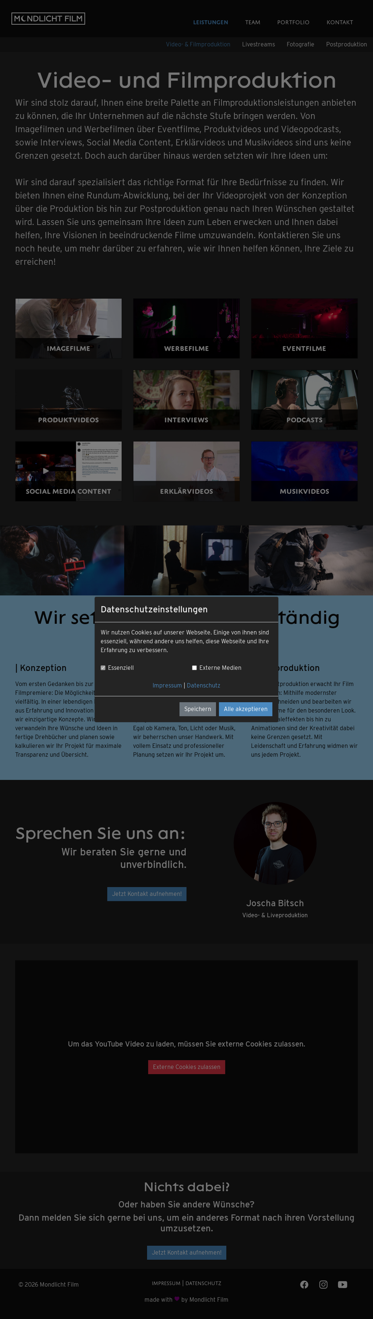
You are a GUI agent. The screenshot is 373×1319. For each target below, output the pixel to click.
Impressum (167, 685)
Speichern (197, 709)
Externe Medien (220, 667)
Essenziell (121, 667)
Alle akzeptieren (246, 709)
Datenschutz (203, 685)
